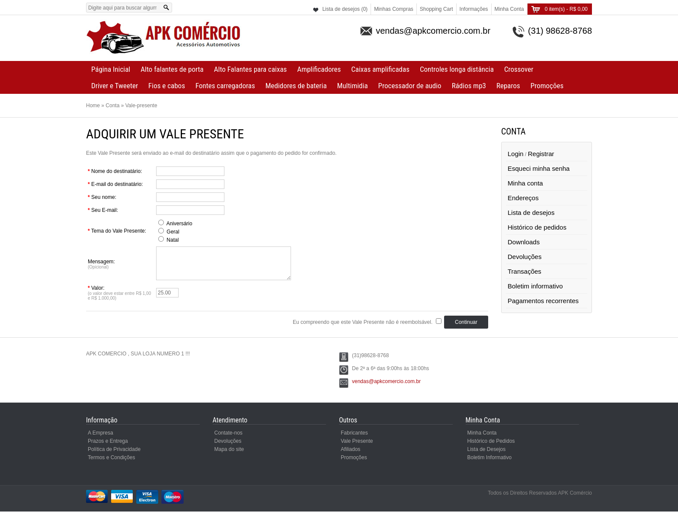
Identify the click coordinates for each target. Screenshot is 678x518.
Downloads (524, 242)
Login (516, 153)
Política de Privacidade (114, 456)
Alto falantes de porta (172, 69)
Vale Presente (357, 447)
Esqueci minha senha (538, 168)
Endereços (523, 197)
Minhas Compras (393, 9)
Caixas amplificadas (380, 69)
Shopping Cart (436, 9)
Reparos (508, 85)
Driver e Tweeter (114, 85)
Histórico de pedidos (537, 227)
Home (93, 105)
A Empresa (100, 439)
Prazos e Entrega (108, 447)
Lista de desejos (531, 212)
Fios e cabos (166, 85)
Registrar (541, 153)
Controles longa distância (457, 69)
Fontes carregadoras (225, 85)
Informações (474, 9)
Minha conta (525, 183)
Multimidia (352, 85)
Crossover (518, 69)
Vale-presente (141, 105)
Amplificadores (319, 69)
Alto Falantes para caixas (250, 69)
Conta (112, 105)
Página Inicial (110, 69)
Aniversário (179, 224)
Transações (524, 271)
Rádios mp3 (469, 85)
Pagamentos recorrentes (543, 300)
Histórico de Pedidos (491, 447)
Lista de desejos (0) (345, 9)
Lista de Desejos (486, 456)
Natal (172, 240)
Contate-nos (228, 439)
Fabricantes (354, 439)
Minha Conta (509, 9)
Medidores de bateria (296, 85)
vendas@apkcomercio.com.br (386, 388)
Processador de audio (409, 85)
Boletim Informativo (489, 464)
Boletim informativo (535, 286)
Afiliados (350, 456)
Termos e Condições (111, 464)
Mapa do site (229, 456)
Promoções (547, 85)
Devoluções (524, 256)
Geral (172, 232)
